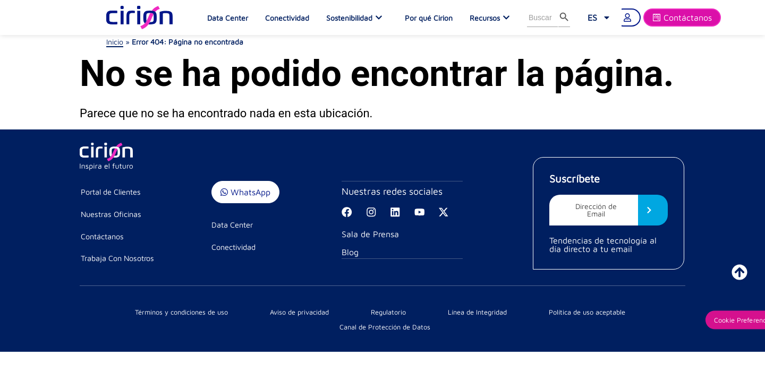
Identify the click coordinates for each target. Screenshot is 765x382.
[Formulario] (682, 17)
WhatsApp (245, 192)
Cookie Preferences (626, 324)
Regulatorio (280, 324)
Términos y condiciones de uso (133, 324)
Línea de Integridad (337, 324)
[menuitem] (599, 17)
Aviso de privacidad (223, 324)
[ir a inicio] (739, 272)
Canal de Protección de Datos (516, 324)
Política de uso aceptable (418, 324)
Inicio (114, 41)
